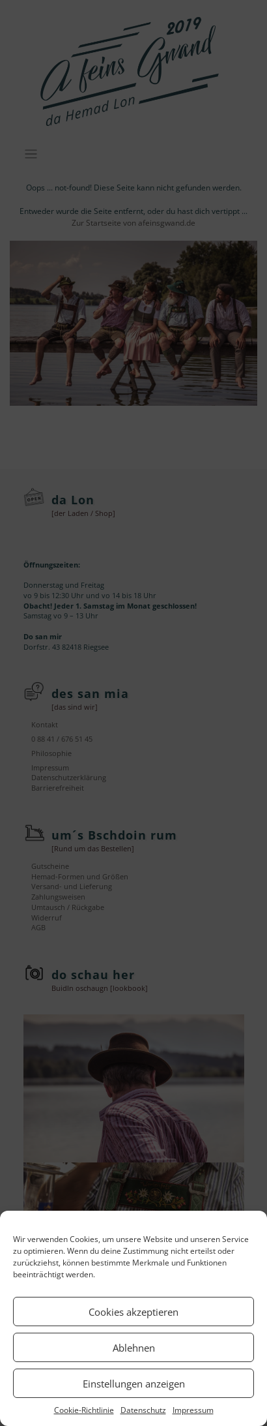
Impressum (193, 1410)
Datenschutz (143, 1410)
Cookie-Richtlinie (84, 1410)
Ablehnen (134, 1347)
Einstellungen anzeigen (134, 1383)
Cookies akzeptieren (133, 1311)
